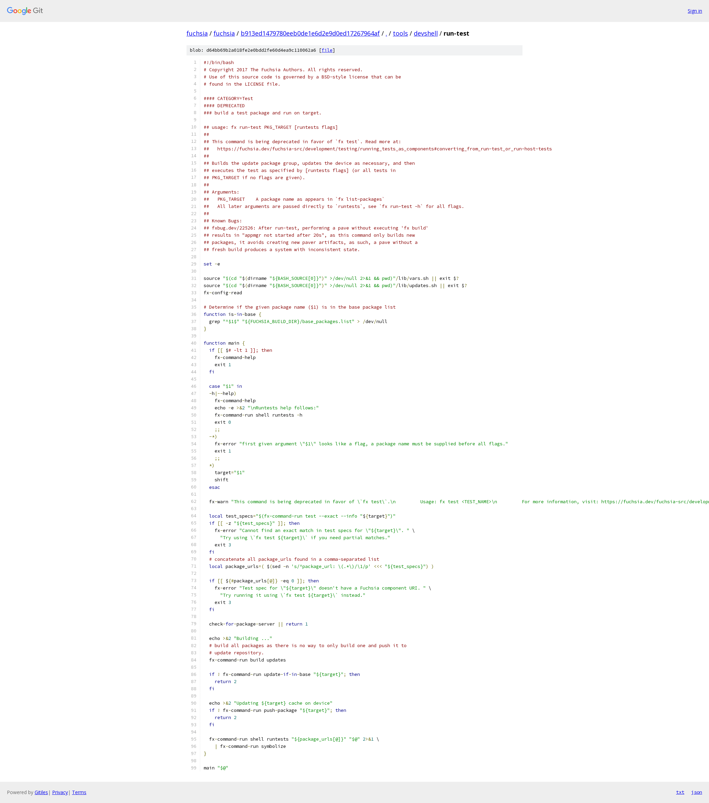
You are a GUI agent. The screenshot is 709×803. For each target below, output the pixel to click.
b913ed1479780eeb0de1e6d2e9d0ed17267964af (310, 33)
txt (680, 792)
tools (400, 33)
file (327, 50)
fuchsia (197, 33)
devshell (426, 33)
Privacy (60, 792)
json (696, 792)
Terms (79, 792)
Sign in (695, 11)
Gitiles (41, 792)
